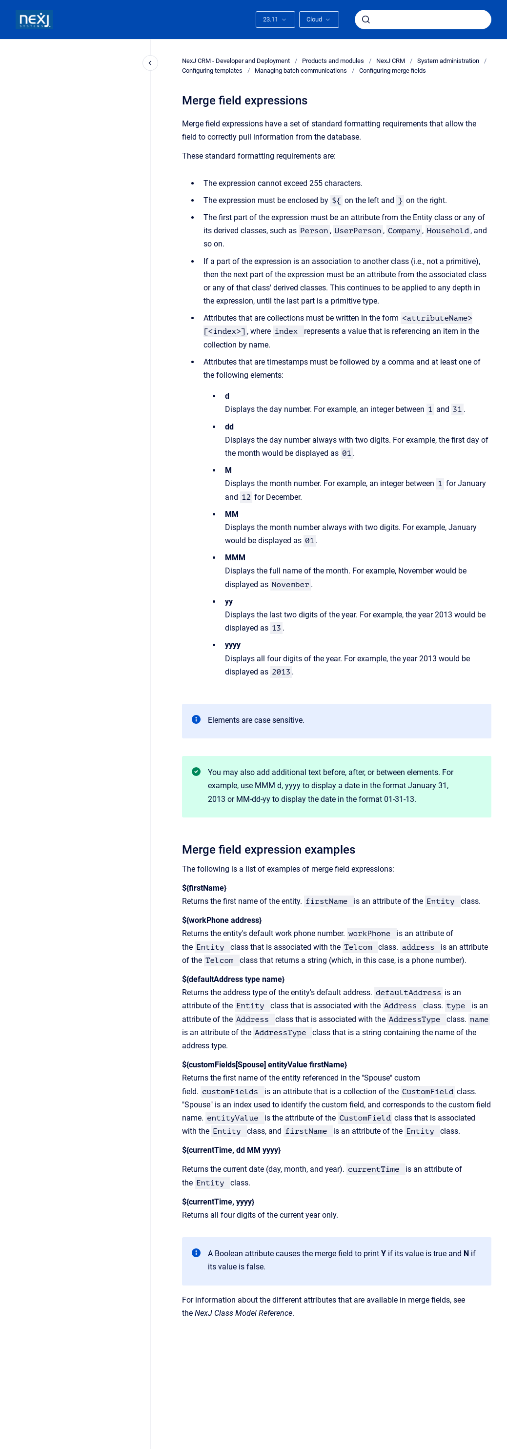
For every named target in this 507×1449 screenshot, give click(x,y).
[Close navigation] (150, 63)
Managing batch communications (301, 70)
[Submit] (366, 19)
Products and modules (333, 60)
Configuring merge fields (392, 70)
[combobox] (423, 19)
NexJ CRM (390, 60)
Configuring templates (212, 70)
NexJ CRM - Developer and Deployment (236, 60)
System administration (448, 60)
